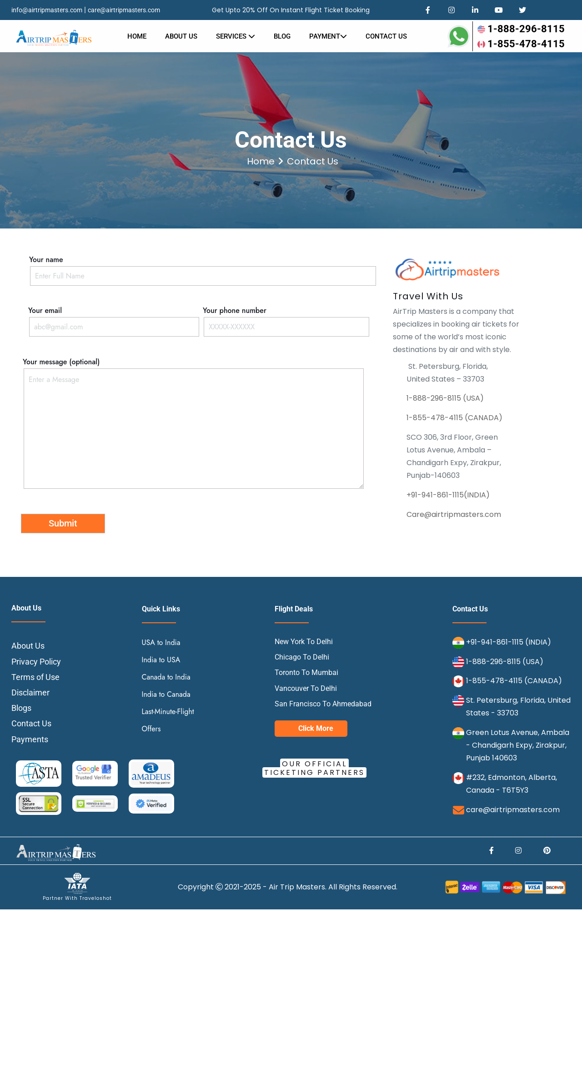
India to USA (161, 660)
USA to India (161, 642)
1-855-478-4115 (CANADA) (454, 417)
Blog (282, 36)
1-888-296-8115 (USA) (445, 398)
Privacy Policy (36, 661)
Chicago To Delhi (302, 657)
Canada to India (166, 677)
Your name (203, 267)
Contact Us (31, 723)
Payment (328, 36)
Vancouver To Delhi (306, 688)
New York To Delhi (304, 641)
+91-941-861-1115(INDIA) (448, 495)
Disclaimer (30, 692)
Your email (113, 318)
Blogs (21, 708)
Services (235, 36)
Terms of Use (35, 677)
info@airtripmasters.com (46, 10)
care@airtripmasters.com (124, 10)
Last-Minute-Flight (168, 711)
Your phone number (285, 318)
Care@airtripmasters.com (453, 514)
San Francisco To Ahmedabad (323, 704)
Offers (151, 729)
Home (136, 36)
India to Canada (166, 694)
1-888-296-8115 (521, 29)
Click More (315, 728)
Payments (29, 739)
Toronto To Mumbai (306, 672)
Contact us (386, 36)
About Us (181, 36)
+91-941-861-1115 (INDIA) (508, 642)
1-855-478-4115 (521, 44)
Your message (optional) (193, 424)
